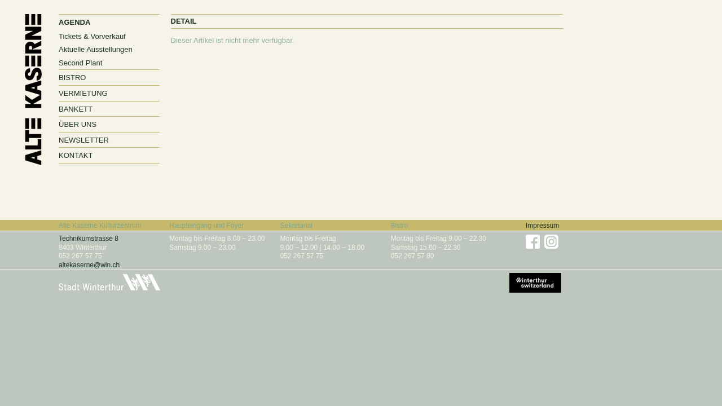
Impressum (542, 226)
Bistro (72, 77)
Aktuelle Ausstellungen (96, 49)
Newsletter (84, 140)
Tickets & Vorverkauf (92, 36)
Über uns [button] (77, 124)
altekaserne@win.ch (89, 265)
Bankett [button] (76, 109)
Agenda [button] (74, 22)
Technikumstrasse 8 (88, 238)
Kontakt (76, 155)
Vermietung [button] (83, 93)
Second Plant (80, 63)
